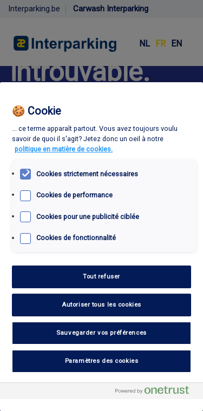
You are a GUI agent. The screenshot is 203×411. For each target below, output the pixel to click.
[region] (101, 246)
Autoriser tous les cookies (101, 304)
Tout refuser (101, 276)
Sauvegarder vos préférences (101, 332)
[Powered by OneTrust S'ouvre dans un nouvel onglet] (156, 392)
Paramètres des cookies (102, 360)
